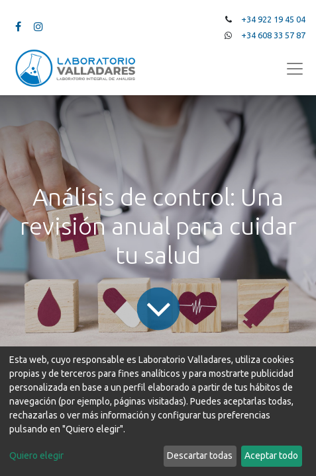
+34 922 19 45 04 (273, 19)
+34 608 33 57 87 (273, 35)
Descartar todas (200, 455)
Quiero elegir (36, 455)
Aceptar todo (271, 455)
